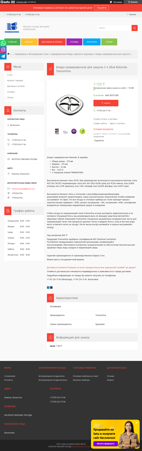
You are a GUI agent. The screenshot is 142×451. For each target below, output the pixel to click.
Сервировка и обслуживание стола (32, 54)
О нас (10, 75)
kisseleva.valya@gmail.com (23, 189)
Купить (107, 103)
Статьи (109, 42)
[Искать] (135, 28)
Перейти (101, 7)
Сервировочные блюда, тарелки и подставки (72, 54)
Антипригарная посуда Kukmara (53, 380)
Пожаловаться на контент (83, 447)
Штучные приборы (81, 380)
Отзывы (74, 42)
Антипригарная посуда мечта (51, 376)
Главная (12, 42)
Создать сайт (21, 2)
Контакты (92, 42)
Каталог (29, 42)
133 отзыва (117, 2)
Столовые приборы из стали (85, 376)
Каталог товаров (15, 80)
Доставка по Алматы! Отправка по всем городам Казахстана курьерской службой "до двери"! (91, 267)
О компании (9, 376)
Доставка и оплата (52, 42)
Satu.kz (83, 444)
